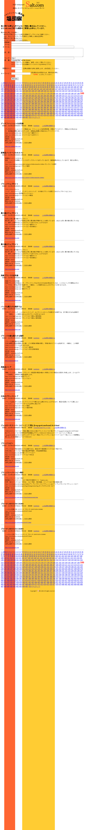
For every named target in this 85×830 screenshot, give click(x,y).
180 (54, 116)
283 (38, 124)
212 (69, 118)
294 (72, 124)
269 (78, 122)
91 (36, 110)
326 (5, 128)
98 (52, 110)
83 (19, 110)
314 (51, 126)
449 (51, 136)
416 (32, 134)
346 (66, 128)
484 (75, 138)
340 (48, 128)
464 (14, 138)
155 (60, 114)
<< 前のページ (6, 106)
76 (4, 110)
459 (81, 136)
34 (78, 106)
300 (8, 126)
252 (26, 122)
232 (48, 120)
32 (74, 106)
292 (66, 124)
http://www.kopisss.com (12, 489)
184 (66, 116)
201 (35, 118)
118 (29, 112)
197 (23, 118)
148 (38, 114)
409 (11, 134)
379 (2, 132)
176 (41, 116)
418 (38, 134)
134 (77, 112)
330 (17, 128)
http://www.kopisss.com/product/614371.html (18, 545)
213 (72, 118)
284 (41, 124)
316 (57, 126)
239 (69, 120)
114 (17, 112)
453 (63, 136)
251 (23, 122)
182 (60, 116)
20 (47, 106)
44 (17, 108)
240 (72, 120)
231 (45, 120)
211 (66, 118)
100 (56, 110)
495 (26, 140)
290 (60, 124)
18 (43, 106)
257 (41, 122)
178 (48, 116)
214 (75, 118)
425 (60, 134)
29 (67, 106)
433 (2, 136)
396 (54, 132)
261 (54, 122)
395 (51, 132)
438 (17, 136)
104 (68, 110)
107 (78, 110)
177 (45, 116)
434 (5, 136)
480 (63, 138)
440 (23, 136)
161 (78, 114)
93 (41, 110)
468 (26, 138)
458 (78, 136)
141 (17, 114)
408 (8, 134)
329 (14, 128)
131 (68, 112)
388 (29, 132)
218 (5, 120)
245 (5, 122)
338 (41, 128)
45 (19, 108)
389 (32, 132)
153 (54, 114)
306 (26, 126)
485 (78, 138)
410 (14, 134)
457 (75, 136)
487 (2, 140)
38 (4, 108)
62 (56, 108)
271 (2, 124)
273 (8, 124)
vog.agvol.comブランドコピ (42, 450)
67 (67, 108)
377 (78, 130)
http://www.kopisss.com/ (12, 260)
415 (29, 134)
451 (57, 136)
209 (60, 118)
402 (72, 132)
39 (6, 108)
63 (58, 108)
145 (29, 114)
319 (66, 126)
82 (17, 110)
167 (14, 116)
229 (38, 120)
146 (32, 114)
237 (63, 120)
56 (43, 108)
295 (75, 124)
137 (5, 114)
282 (35, 124)
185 (69, 116)
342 (54, 128)
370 (57, 130)
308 (32, 126)
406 (2, 134)
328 (11, 128)
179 (51, 116)
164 (5, 116)
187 (75, 116)
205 (48, 118)
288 (54, 124)
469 (29, 138)
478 (57, 138)
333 (26, 128)
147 (35, 114)
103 (65, 110)
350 (78, 128)
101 (59, 110)
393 (45, 132)
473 (41, 138)
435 (8, 136)
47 (23, 108)
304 (20, 126)
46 (21, 108)
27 (63, 106)
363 (35, 130)
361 (29, 130)
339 (45, 128)
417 (35, 134)
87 (28, 110)
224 (23, 120)
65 (63, 108)
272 (5, 124)
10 (26, 106)
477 (54, 138)
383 (14, 132)
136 (2, 114)
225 (26, 120)
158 (69, 114)
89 (32, 110)
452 (60, 136)
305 (23, 126)
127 (56, 112)
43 (15, 108)
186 (72, 116)
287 (51, 124)
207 (54, 118)
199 (29, 118)
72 (78, 108)
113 (14, 112)
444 (35, 136)
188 (78, 116)
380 (5, 132)
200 (32, 118)
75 (2, 110)
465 (17, 138)
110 (5, 112)
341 (51, 128)
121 (38, 112)
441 (26, 136)
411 (17, 134)
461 (5, 138)
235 (57, 120)
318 (63, 126)
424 (57, 134)
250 (20, 122)
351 (81, 128)
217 (2, 120)
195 (17, 118)
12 (30, 106)
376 (75, 130)
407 (5, 134)
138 (8, 114)
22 (52, 106)
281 (32, 124)
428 (69, 134)
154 (57, 114)
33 (76, 106)
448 (48, 136)
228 (35, 120)
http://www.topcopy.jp (11, 229)
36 (82, 106)
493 (20, 140)
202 (38, 118)
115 (20, 112)
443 (32, 136)
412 (20, 134)
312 (44, 126)
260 (51, 122)
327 (8, 128)
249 (17, 122)
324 (81, 126)
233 (51, 120)
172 (29, 116)
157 (66, 114)
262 (57, 122)
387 (26, 132)
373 (66, 130)
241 (75, 120)
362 (32, 130)
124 (47, 112)
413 (23, 134)
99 (54, 110)
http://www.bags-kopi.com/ (13, 352)
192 (8, 118)
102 (62, 110)
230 (41, 120)
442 (29, 136)
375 (72, 130)
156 (63, 114)
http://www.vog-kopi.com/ (12, 442)
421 (47, 134)
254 (32, 122)
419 (41, 134)
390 (35, 132)
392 (41, 132)
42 (12, 108)
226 (29, 120)
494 (23, 140)
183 (63, 116)
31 (71, 106)
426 (63, 134)
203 (41, 118)
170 (23, 116)
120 (35, 112)
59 (49, 108)
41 (10, 108)
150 (45, 114)
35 (80, 106)
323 (78, 126)
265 (66, 122)
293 (69, 124)
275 (14, 124)
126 (53, 112)
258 (45, 122)
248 (14, 122)
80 (12, 110)
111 (8, 112)
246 (8, 122)
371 (60, 130)
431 (78, 134)
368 (51, 130)
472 (38, 138)
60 (52, 108)
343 (57, 128)
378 (81, 130)
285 (45, 124)
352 (2, 130)
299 (5, 126)
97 (49, 110)
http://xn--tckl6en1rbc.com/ (13, 169)
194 (14, 118)
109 (2, 112)
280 (29, 124)
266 (69, 122)
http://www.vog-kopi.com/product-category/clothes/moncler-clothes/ (24, 200)
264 (63, 122)
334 (29, 128)
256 (38, 122)
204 (45, 118)
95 (45, 110)
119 (32, 112)
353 (5, 130)
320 (69, 126)
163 (2, 116)
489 (8, 140)
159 (72, 114)
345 (63, 128)
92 (39, 110)
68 (69, 108)
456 (72, 136)
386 (23, 132)
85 (23, 110)
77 (6, 110)
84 (21, 110)
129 (62, 112)
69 (71, 108)
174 (35, 116)
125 (50, 112)
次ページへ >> (34, 140)
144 (26, 114)
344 (60, 128)
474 (45, 138)
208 (57, 118)
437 (14, 136)
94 (43, 110)
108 (81, 110)
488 (5, 140)
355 (11, 130)
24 (56, 106)
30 (69, 106)
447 (45, 136)
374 (69, 130)
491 (14, 140)
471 (35, 138)
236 (60, 120)
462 (8, 138)
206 (51, 118)
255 (35, 122)
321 (72, 126)
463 (11, 138)
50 (30, 108)
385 (20, 132)
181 (57, 116)
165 (8, 116)
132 (71, 112)
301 (11, 126)
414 (26, 134)
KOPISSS (36, 148)
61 (54, 108)
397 (57, 132)
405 (81, 132)
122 (41, 112)
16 (39, 106)
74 (82, 108)
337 (38, 128)
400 (66, 132)
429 (72, 134)
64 (60, 108)
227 (32, 120)
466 (20, 138)
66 (65, 108)
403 (75, 132)
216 (81, 118)
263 (60, 122)
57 (45, 108)
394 (48, 132)
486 (81, 138)
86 (26, 110)
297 (81, 124)
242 (78, 120)
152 (51, 114)
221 (14, 120)
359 (23, 130)
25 (58, 106)
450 (54, 136)
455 (69, 136)
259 (48, 122)
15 (37, 106)
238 (66, 120)
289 (57, 124)
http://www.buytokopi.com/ (13, 323)
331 (20, 128)
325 (2, 128)
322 (75, 126)
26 (60, 106)
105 (72, 110)
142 (20, 114)
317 (60, 126)
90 (34, 110)
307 (29, 126)
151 (48, 114)
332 (23, 128)
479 (60, 138)
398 (60, 132)
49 (28, 108)
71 (76, 108)
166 (11, 116)
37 (2, 108)
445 (38, 136)
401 (69, 132)
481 (66, 138)
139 (11, 114)
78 (8, 110)
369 (54, 130)
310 (38, 126)
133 (74, 112)
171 (26, 116)
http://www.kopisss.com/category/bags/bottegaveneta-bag (21, 520)
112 (11, 112)
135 (80, 112)
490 (11, 140)
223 (20, 120)
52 (34, 108)
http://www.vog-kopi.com (12, 412)
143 (23, 114)
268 (75, 122)
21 (50, 106)
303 (17, 126)
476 (51, 138)
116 (23, 112)
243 (81, 120)
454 (66, 136)
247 (11, 122)
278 (23, 124)
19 (45, 106)
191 (5, 118)
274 (11, 124)
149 (41, 114)
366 (45, 130)
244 (2, 122)
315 (54, 126)
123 (44, 112)
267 (72, 122)
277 (20, 124)
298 (2, 126)
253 (29, 122)
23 (54, 106)
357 (17, 130)
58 (47, 108)
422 (51, 134)
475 (48, 138)
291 (63, 124)
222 (17, 120)
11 (28, 106)
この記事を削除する (48, 148)
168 (17, 116)
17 (41, 106)
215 (78, 118)
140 (14, 114)
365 (41, 130)
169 (20, 116)
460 (2, 138)
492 (17, 140)
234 (54, 120)
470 (32, 138)
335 (32, 128)
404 (78, 132)
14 (34, 106)
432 (81, 134)
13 (32, 106)
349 (75, 128)
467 (23, 138)
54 (39, 108)
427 (66, 134)
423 (54, 134)
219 (8, 120)
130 (65, 112)
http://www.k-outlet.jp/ (11, 383)
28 (65, 106)
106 (75, 110)
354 (8, 130)
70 (73, 108)
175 (38, 116)
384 (17, 132)
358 (20, 130)
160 (75, 114)
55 (41, 108)
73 (80, 108)
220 (11, 120)
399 (63, 132)
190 (2, 118)
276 (17, 124)
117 (26, 112)
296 (78, 124)
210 (63, 118)
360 (26, 130)
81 (15, 110)
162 (81, 114)
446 (41, 136)
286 (48, 124)
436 (11, 136)
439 (20, 136)
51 (32, 108)
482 (69, 138)
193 (11, 118)
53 (36, 108)
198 (26, 118)
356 (14, 130)
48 (26, 108)
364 (38, 130)
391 (38, 132)
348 (72, 128)
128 (59, 112)
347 (69, 128)
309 (35, 126)
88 (30, 110)
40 (8, 108)
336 (35, 128)
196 (20, 118)
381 (8, 132)
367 (48, 130)
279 (26, 124)
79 (10, 110)
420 (44, 134)
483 (72, 138)
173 (32, 116)
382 (11, 132)
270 (81, 122)
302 (14, 126)
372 (63, 130)
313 (47, 126)
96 (47, 110)
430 (75, 134)
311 (41, 126)
